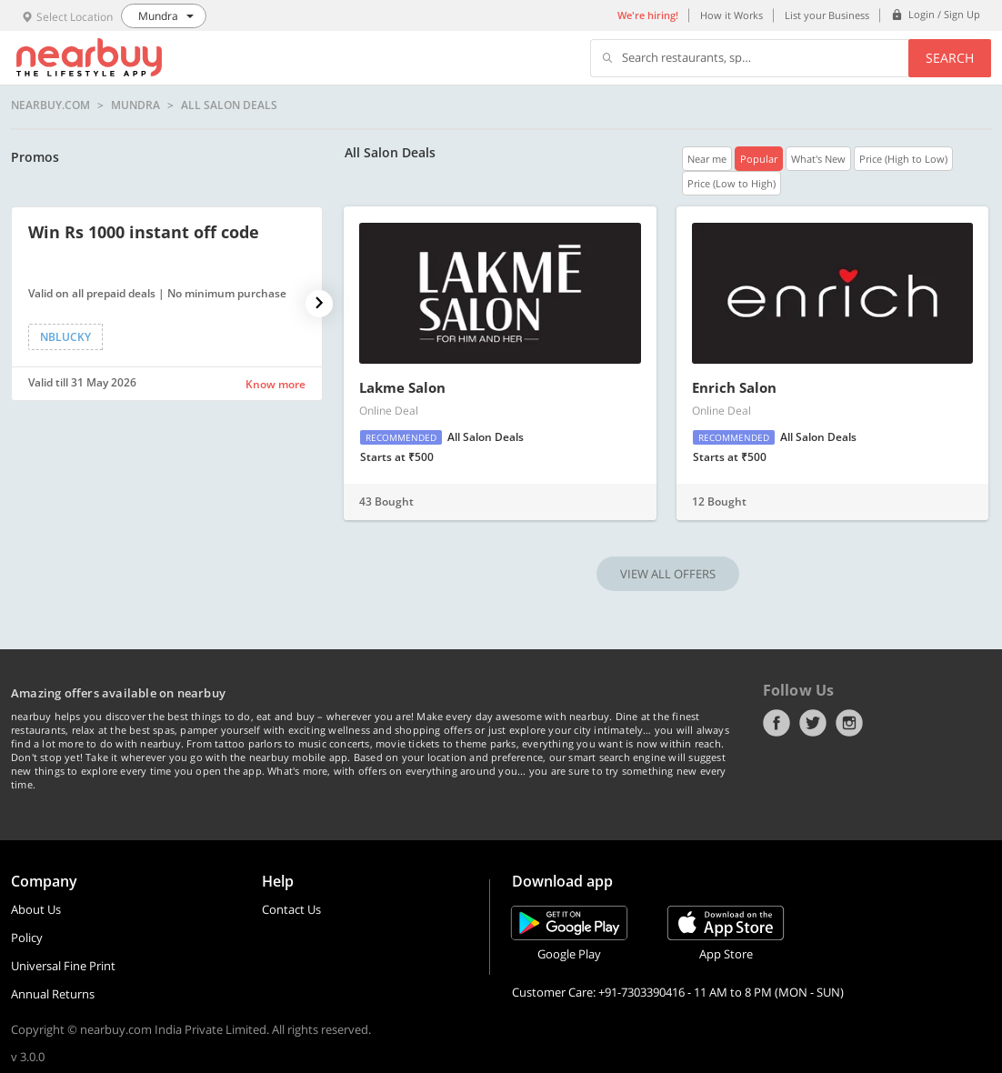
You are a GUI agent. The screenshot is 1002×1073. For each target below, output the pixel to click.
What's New (818, 158)
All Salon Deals (229, 105)
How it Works (731, 15)
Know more (275, 384)
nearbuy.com (50, 105)
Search (950, 57)
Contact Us (291, 909)
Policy (27, 937)
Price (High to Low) (903, 158)
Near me (706, 158)
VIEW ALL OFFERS (668, 574)
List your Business (827, 15)
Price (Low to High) (731, 183)
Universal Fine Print (63, 966)
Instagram (849, 723)
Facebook (776, 723)
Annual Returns (53, 994)
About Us (36, 909)
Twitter (813, 723)
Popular (758, 158)
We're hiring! (647, 15)
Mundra (135, 105)
